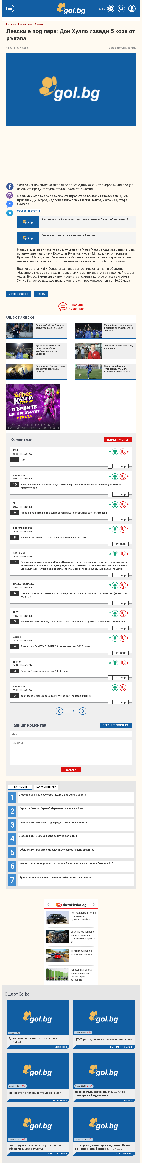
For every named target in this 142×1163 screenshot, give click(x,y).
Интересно (61, 1047)
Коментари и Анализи (121, 1047)
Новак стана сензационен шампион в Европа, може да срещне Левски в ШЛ (66, 863)
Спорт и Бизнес (124, 1154)
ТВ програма (60, 1100)
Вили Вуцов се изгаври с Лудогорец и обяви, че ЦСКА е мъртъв (34, 1147)
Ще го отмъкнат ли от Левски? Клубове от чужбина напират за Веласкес (48, 349)
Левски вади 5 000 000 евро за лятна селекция (48, 835)
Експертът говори (56, 1154)
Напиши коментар (76, 306)
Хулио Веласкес (18, 293)
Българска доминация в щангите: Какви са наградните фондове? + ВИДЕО (102, 1147)
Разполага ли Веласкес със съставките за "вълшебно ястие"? (84, 219)
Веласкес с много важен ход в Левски (68, 235)
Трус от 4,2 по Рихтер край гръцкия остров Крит (70, 955)
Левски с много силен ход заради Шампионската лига (53, 822)
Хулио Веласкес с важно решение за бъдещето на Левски (55, 877)
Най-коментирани (46, 787)
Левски (41, 293)
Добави (71, 769)
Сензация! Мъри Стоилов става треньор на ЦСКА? (50, 326)
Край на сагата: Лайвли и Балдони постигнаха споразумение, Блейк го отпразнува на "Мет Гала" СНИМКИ (71, 919)
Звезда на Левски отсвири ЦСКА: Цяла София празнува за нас (117, 369)
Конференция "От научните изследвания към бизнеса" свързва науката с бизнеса (70, 974)
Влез (106, 725)
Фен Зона (128, 1100)
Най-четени (20, 787)
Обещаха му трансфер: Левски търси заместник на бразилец (56, 849)
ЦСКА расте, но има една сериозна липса (103, 1039)
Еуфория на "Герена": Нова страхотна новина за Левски (50, 369)
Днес (106, 9)
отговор (121, 466)
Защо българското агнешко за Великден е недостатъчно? (71, 936)
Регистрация (120, 725)
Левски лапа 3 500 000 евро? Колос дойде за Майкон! (52, 794)
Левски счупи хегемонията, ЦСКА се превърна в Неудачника (100, 1093)
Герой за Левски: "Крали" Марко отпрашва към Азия (51, 808)
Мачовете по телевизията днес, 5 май (34, 1093)
